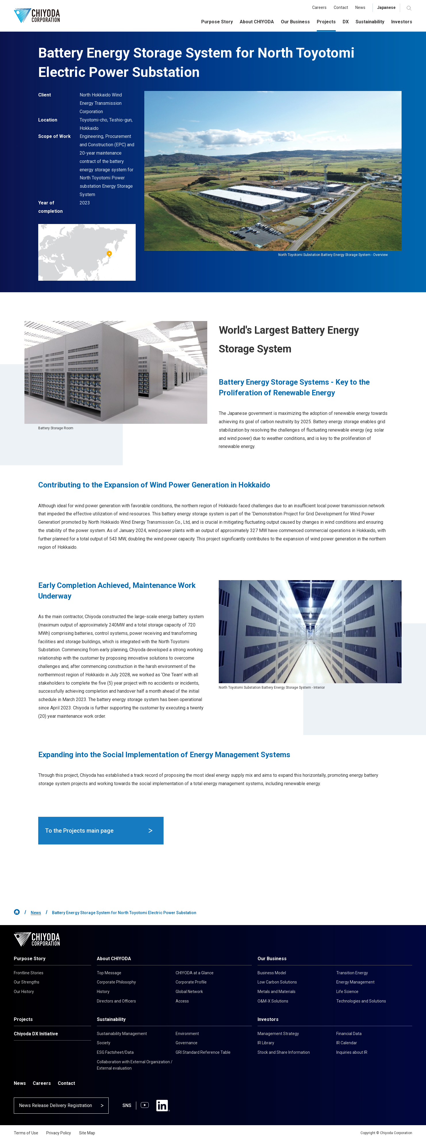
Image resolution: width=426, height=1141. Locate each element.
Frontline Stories (28, 973)
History (103, 991)
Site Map (87, 1133)
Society (103, 1043)
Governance (186, 1043)
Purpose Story (29, 958)
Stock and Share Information (284, 1052)
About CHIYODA (114, 958)
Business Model (272, 973)
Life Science (347, 991)
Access (182, 1001)
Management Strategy (278, 1033)
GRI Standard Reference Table (203, 1052)
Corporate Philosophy (116, 982)
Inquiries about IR (351, 1052)
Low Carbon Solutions (277, 982)
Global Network (189, 991)
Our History (24, 991)
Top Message (109, 973)
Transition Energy (352, 973)
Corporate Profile (191, 982)
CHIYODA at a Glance (195, 973)
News (36, 912)
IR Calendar (346, 1043)
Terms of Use (26, 1133)
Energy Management (355, 982)
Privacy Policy (58, 1133)
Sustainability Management (122, 1033)
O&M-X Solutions (273, 1001)
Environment (187, 1033)
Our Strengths (26, 982)
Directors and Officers (116, 1001)
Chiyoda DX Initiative (36, 1033)
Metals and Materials (276, 991)
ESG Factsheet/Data (115, 1052)
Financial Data (349, 1033)
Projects (23, 1019)
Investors (268, 1019)
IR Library (266, 1043)
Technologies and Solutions (361, 1001)
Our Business (272, 958)
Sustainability (111, 1019)
